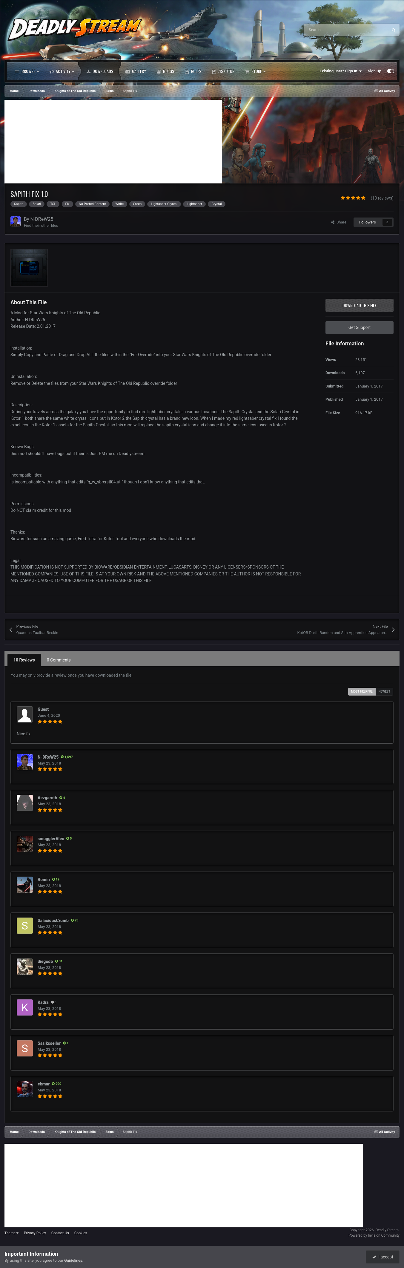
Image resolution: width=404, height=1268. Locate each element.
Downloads (99, 71)
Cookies (80, 1233)
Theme (11, 1233)
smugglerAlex (51, 838)
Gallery (135, 71)
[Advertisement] (113, 141)
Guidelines (73, 1260)
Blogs (165, 71)
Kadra (43, 1002)
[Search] (333, 30)
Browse (27, 71)
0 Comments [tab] (59, 660)
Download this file (359, 305)
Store (255, 71)
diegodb (45, 961)
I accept (382, 1257)
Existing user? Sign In (341, 71)
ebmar (44, 1084)
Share (338, 222)
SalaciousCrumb (53, 920)
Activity (61, 71)
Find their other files (41, 225)
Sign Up (374, 71)
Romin (44, 879)
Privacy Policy (35, 1233)
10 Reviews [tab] (24, 660)
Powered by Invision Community (374, 1235)
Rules (193, 71)
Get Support (359, 327)
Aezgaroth (47, 797)
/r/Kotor (223, 71)
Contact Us (60, 1233)
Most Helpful (362, 691)
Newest (384, 691)
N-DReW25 (41, 219)
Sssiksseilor (49, 1043)
